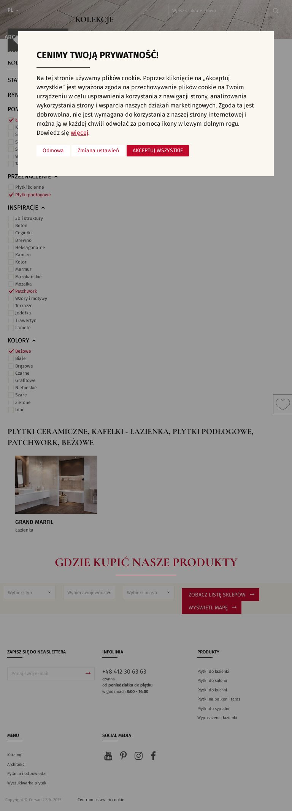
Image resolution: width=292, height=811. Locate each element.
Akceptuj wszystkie (158, 150)
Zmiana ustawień (98, 150)
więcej (79, 133)
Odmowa (53, 150)
